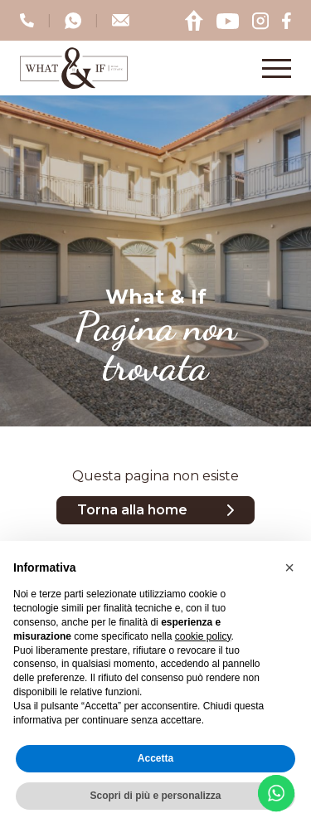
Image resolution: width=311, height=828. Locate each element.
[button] (289, 567)
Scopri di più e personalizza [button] (155, 795)
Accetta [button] (155, 758)
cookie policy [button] (203, 636)
